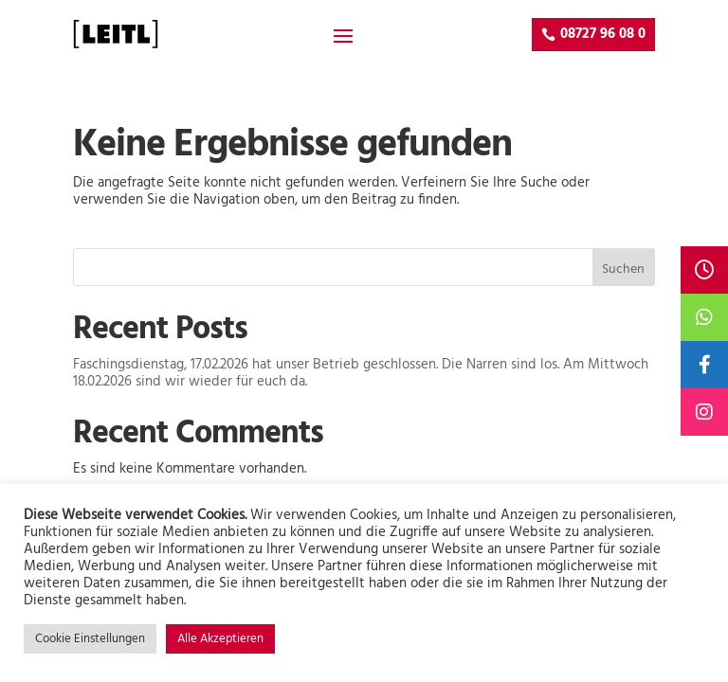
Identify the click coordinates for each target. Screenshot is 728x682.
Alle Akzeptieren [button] (220, 639)
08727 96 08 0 (603, 34)
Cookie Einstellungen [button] (90, 639)
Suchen (623, 269)
